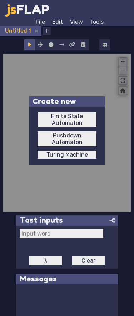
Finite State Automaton (67, 119)
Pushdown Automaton (67, 139)
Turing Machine (67, 154)
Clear (88, 260)
